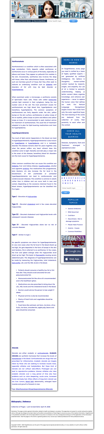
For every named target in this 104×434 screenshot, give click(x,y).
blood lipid (30, 381)
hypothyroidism (44, 166)
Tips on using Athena (39, 21)
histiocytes (52, 100)
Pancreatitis (40, 255)
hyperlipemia (19, 143)
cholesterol (31, 204)
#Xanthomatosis (22, 389)
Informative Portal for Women (23, 21)
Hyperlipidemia (17, 90)
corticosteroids (42, 353)
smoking (26, 169)
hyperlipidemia (33, 143)
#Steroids (49, 389)
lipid (13, 69)
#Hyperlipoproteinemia (37, 389)
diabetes (49, 84)
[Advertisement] (57, 40)
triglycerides (32, 196)
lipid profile (16, 263)
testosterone (16, 358)
